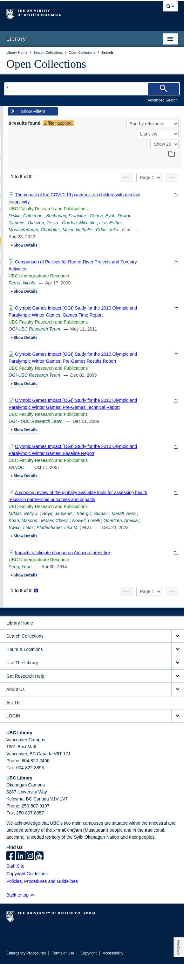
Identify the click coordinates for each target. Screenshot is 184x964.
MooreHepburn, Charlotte (34, 229)
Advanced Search (162, 100)
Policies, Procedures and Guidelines (42, 881)
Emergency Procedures (26, 953)
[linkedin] (20, 856)
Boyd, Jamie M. (57, 513)
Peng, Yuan (20, 566)
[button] (32, 894)
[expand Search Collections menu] (177, 636)
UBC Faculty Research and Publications (48, 208)
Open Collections (46, 64)
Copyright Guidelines (27, 873)
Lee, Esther (110, 222)
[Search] (164, 88)
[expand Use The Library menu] (177, 662)
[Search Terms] (92, 88)
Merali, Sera (123, 513)
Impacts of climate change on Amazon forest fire (62, 552)
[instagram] (29, 856)
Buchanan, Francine (66, 215)
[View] (158, 134)
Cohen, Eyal (102, 215)
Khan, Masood (23, 520)
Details (24, 246)
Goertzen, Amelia (121, 520)
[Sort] (152, 124)
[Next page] (172, 177)
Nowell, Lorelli (86, 520)
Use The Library (22, 662)
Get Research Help (25, 676)
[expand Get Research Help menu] (177, 676)
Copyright (88, 953)
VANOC (16, 467)
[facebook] (10, 856)
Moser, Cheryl (54, 520)
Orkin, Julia (107, 229)
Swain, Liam (21, 527)
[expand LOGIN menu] (177, 716)
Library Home (19, 622)
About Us (15, 689)
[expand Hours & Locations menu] (177, 649)
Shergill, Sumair (92, 513)
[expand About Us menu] (177, 689)
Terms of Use (63, 953)
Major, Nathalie (77, 229)
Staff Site (15, 866)
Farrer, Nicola (22, 282)
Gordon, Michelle (79, 222)
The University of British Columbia (66, 13)
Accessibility (113, 953)
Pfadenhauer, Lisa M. (57, 527)
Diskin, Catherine (26, 215)
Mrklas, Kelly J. (23, 513)
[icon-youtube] (39, 856)
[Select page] (148, 177)
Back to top (20, 895)
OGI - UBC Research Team (36, 421)
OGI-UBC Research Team (34, 329)
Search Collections (25, 636)
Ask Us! (14, 702)
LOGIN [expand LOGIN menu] (13, 715)
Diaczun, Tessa (43, 222)
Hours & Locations (24, 649)
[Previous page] (126, 177)
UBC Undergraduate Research (39, 275)
